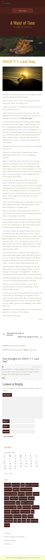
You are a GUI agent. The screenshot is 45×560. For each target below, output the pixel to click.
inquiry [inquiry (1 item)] (31, 498)
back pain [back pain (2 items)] (16, 485)
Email (5, 426)
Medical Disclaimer (10, 540)
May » (11, 473)
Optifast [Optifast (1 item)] (35, 507)
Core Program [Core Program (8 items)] (26, 489)
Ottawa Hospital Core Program (14, 537)
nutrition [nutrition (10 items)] (27, 507)
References (7, 544)
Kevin (24, 345)
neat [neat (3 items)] (19, 507)
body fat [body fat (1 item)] (8, 489)
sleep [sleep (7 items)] (24, 516)
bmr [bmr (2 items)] (22, 485)
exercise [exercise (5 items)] (21, 494)
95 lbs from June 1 (27, 118)
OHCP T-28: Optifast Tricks (28, 337)
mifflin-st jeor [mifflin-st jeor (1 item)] (10, 507)
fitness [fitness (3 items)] (36, 494)
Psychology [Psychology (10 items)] (25, 512)
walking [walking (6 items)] (34, 521)
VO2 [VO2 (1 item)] (28, 521)
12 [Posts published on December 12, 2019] (26, 461)
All (9, 350)
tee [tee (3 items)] (15, 521)
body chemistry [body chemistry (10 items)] (32, 485)
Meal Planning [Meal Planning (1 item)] (27, 503)
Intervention (13, 350)
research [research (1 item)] (17, 516)
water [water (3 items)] (7, 525)
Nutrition (20, 350)
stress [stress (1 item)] (30, 516)
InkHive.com (21, 558)
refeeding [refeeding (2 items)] (8, 516)
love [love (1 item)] (18, 503)
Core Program (32, 350)
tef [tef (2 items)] (19, 521)
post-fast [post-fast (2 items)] (15, 512)
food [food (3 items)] (7, 498)
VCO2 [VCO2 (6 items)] (24, 521)
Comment (7, 395)
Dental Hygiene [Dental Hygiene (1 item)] (11, 494)
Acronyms (7, 533)
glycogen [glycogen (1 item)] (23, 498)
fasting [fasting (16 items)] (29, 494)
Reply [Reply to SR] (3, 378)
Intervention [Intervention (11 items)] (10, 503)
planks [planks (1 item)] (7, 512)
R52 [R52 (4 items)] (32, 512)
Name (6, 421)
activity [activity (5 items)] (8, 485)
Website (6, 431)
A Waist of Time (22, 23)
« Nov (6, 473)
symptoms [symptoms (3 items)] (9, 521)
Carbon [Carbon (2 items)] (16, 489)
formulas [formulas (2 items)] (14, 498)
